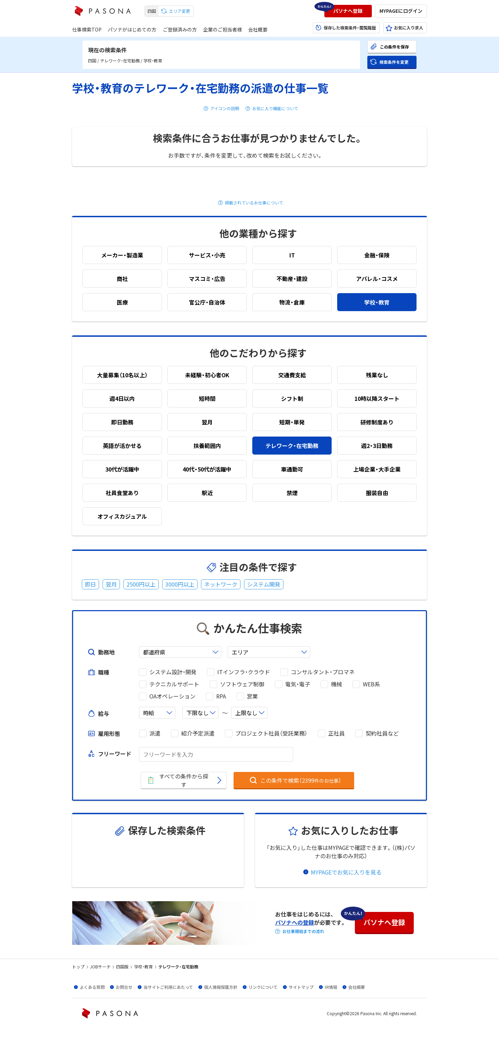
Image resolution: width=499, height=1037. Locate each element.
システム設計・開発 (172, 672)
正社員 (336, 733)
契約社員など (382, 733)
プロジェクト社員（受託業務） (271, 733)
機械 (336, 684)
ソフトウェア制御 (242, 684)
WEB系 (371, 684)
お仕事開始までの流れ (303, 931)
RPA (221, 696)
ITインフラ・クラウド (243, 672)
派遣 (154, 733)
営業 (252, 696)
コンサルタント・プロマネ (322, 672)
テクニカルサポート (174, 684)
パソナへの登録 (294, 922)
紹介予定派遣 (198, 733)
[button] (348, 11)
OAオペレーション (172, 696)
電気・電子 (297, 684)
